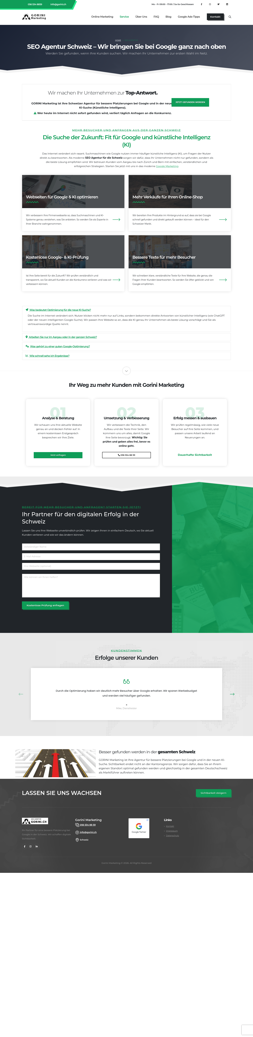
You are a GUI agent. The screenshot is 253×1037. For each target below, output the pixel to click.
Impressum (172, 831)
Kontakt (170, 826)
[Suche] (230, 17)
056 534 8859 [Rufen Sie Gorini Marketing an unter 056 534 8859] (34, 4)
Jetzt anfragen (58, 455)
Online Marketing (102, 16)
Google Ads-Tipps (189, 16)
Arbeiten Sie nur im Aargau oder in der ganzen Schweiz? (61, 337)
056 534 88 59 (126, 455)
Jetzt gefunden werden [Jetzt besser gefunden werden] (190, 102)
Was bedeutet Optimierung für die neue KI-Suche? (58, 310)
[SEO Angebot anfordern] (213, 793)
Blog (168, 16)
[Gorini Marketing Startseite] (35, 16)
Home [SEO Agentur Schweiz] (118, 40)
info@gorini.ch (58, 4)
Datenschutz (172, 835)
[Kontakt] (215, 16)
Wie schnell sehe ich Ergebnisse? (47, 355)
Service (124, 16)
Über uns (141, 16)
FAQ (156, 16)
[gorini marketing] (35, 823)
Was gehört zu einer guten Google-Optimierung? (58, 346)
